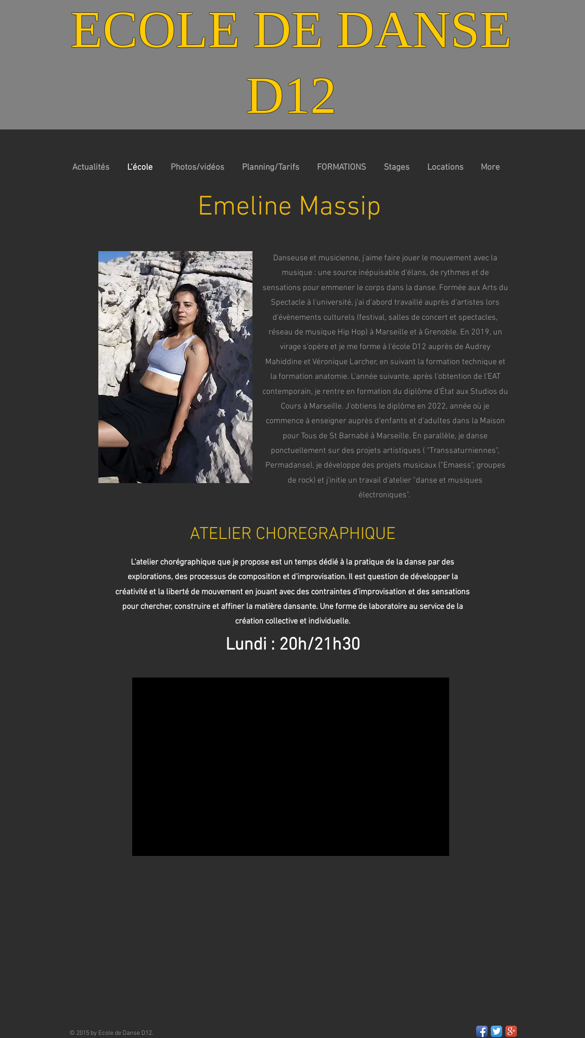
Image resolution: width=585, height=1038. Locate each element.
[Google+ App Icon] (511, 1031)
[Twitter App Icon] (496, 1031)
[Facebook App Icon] (482, 1031)
